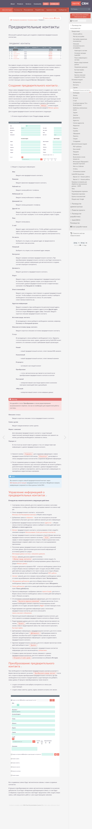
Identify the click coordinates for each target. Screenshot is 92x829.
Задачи (75, 112)
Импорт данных (14, 109)
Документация (7, 10)
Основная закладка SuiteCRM (80, 54)
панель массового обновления (22, 635)
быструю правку (18, 650)
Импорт (15, 546)
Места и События (78, 166)
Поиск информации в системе (81, 59)
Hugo (85, 245)
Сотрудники (76, 141)
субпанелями (43, 673)
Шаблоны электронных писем (80, 109)
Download (54, 4)
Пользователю (28, 10)
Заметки (75, 115)
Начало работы (77, 34)
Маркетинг (76, 125)
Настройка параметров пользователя (80, 40)
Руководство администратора (76, 205)
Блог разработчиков (78, 227)
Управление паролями (78, 194)
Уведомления (79, 72)
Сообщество (63, 10)
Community (37, 4)
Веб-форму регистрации (18, 496)
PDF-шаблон (17, 591)
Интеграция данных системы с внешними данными (29, 570)
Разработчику (39, 10)
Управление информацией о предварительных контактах (28, 507)
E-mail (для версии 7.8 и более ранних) (80, 104)
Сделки (75, 87)
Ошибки (75, 131)
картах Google (47, 612)
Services (28, 4)
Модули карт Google (78, 199)
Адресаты (76, 120)
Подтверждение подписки (80, 191)
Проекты (75, 136)
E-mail (75, 100)
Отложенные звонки (79, 171)
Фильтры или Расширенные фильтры (24, 528)
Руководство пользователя (76, 26)
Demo (46, 4)
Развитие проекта (77, 210)
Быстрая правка (79, 70)
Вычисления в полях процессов (79, 158)
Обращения (76, 133)
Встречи (75, 98)
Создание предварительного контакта (34, 85)
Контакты (76, 85)
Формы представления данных (81, 63)
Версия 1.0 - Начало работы (81, 176)
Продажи (76, 151)
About (13, 4)
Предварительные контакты (82, 90)
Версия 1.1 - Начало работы (81, 179)
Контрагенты (77, 82)
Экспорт (15, 594)
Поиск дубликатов (19, 607)
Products (20, 4)
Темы (73, 188)
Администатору (51, 10)
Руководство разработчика (76, 215)
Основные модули (77, 79)
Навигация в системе (81, 50)
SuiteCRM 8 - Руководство (75, 221)
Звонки (75, 95)
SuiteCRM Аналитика (78, 174)
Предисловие (76, 31)
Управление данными (81, 67)
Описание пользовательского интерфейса (79, 46)
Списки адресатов (78, 123)
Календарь (76, 93)
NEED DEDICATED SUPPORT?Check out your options (80, 15)
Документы (76, 118)
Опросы (75, 128)
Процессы (76, 154)
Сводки (75, 138)
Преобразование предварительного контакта (32, 687)
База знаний (76, 149)
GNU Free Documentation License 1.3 (33, 828)
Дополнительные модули (79, 144)
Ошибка (55, 18)
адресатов (48, 538)
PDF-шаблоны (77, 146)
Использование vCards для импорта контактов (41, 548)
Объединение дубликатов (21, 601)
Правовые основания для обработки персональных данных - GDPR (79, 184)
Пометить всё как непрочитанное (78, 234)
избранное (29, 531)
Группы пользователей (78, 196)
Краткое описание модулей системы (80, 76)
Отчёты (75, 169)
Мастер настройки (78, 36)
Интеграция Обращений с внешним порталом (81, 162)
